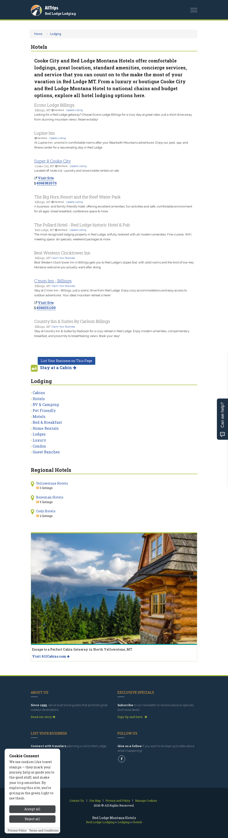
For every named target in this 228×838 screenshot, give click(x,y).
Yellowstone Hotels (52, 483)
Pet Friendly (44, 410)
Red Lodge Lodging (60, 13)
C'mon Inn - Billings (53, 281)
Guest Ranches (46, 451)
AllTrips (51, 7)
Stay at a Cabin (58, 367)
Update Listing (74, 110)
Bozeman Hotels (49, 497)
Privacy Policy (17, 830)
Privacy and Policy (117, 800)
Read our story (43, 717)
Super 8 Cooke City (52, 161)
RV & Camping (46, 404)
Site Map (95, 800)
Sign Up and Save (132, 717)
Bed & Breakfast (47, 422)
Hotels (39, 398)
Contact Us (76, 800)
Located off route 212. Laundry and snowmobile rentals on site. (77, 170)
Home (38, 34)
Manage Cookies (146, 800)
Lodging (55, 34)
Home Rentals (46, 428)
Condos (39, 446)
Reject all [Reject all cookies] (32, 819)
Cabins (39, 392)
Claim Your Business (63, 258)
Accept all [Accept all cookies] (32, 809)
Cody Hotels (45, 511)
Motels (39, 416)
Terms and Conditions (44, 830)
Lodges (39, 434)
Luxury (39, 440)
